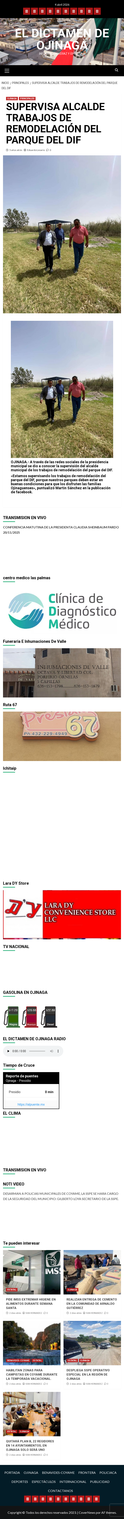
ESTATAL (11, 1289)
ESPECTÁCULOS (44, 1481)
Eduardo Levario (36, 150)
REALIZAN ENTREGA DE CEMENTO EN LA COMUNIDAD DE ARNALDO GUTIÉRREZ (92, 1304)
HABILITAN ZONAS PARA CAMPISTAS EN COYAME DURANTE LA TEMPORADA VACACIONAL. (31, 1374)
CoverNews (87, 1512)
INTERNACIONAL (72, 1481)
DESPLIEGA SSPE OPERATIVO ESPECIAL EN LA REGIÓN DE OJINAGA (88, 1374)
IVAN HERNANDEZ (34, 1313)
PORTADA (12, 1472)
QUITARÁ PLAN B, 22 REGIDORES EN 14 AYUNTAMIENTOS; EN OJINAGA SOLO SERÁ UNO (30, 1446)
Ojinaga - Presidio (18, 1081)
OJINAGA (12, 98)
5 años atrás (15, 150)
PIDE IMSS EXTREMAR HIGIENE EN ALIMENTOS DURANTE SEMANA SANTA (31, 1304)
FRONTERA (87, 1472)
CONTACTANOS (60, 1491)
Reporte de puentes (22, 1076)
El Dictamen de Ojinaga (62, 39)
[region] (62, 609)
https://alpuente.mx (31, 1104)
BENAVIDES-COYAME (18, 1360)
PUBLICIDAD (100, 1481)
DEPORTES (19, 1481)
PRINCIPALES (27, 98)
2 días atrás (15, 1313)
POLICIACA (108, 1472)
